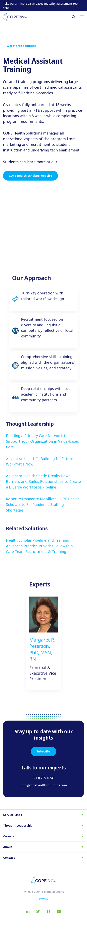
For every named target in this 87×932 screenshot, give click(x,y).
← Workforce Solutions (19, 46)
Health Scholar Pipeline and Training (37, 545)
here (6, 8)
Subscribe (43, 751)
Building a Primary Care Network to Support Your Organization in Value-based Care (42, 446)
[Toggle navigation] (82, 17)
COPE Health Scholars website (30, 176)
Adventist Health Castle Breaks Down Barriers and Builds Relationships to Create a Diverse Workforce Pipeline (43, 487)
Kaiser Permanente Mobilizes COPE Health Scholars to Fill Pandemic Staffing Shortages (42, 509)
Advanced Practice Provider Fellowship (39, 550)
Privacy (43, 899)
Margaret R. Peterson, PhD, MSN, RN (42, 654)
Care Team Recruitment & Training (36, 556)
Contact (9, 857)
